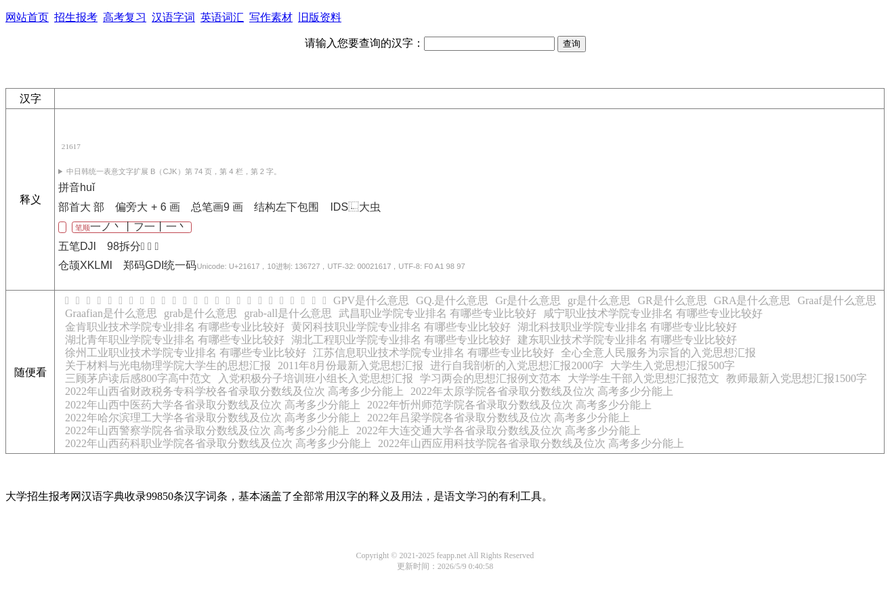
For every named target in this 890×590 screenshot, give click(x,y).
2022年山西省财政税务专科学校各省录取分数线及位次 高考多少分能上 (234, 391)
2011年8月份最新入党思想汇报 (350, 365)
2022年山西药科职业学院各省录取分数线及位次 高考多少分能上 (218, 443)
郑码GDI (143, 265)
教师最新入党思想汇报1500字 (796, 378)
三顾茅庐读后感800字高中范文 (138, 378)
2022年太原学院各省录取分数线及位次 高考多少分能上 (541, 391)
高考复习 (124, 17)
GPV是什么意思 (371, 300)
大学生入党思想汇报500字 (672, 365)
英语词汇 (222, 17)
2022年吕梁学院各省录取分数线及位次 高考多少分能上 (498, 417)
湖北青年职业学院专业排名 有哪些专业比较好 (174, 339)
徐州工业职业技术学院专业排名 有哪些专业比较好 (185, 352)
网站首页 (27, 17)
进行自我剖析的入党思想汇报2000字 (516, 365)
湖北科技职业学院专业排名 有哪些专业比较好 (627, 327)
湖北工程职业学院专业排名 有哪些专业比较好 (401, 339)
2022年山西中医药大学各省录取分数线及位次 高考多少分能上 (212, 404)
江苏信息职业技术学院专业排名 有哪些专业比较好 (433, 352)
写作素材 (271, 17)
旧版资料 (319, 17)
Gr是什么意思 (528, 300)
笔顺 (131, 227)
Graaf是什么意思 (836, 300)
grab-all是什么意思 (288, 313)
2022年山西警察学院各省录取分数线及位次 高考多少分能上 (207, 430)
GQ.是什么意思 (452, 300)
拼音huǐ (76, 187)
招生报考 (76, 17)
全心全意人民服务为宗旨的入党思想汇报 (658, 352)
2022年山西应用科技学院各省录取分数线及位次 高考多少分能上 (531, 443)
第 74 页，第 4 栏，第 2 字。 (173, 171)
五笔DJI (77, 246)
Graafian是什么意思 (111, 313)
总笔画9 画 (217, 207)
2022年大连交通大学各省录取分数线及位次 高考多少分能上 (498, 430)
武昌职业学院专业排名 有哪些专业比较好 (437, 313)
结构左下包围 (286, 207)
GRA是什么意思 (752, 300)
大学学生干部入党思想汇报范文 (643, 378)
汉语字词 (173, 17)
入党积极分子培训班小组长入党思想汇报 (315, 378)
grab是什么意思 (200, 313)
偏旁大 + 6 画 (147, 207)
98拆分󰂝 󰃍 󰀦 (132, 246)
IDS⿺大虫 (355, 207)
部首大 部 (81, 207)
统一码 (314, 265)
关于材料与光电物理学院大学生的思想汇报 (168, 365)
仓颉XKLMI (85, 265)
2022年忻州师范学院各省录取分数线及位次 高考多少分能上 (509, 404)
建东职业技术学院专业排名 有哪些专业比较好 (627, 339)
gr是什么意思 (599, 300)
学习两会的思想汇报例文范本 (490, 378)
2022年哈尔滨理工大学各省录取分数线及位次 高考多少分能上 (212, 417)
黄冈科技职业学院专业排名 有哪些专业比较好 (401, 327)
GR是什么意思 (671, 300)
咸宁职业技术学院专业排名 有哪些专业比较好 (653, 313)
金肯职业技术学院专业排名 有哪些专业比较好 (174, 327)
